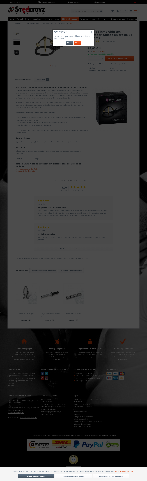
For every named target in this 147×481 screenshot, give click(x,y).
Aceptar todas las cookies (36, 476)
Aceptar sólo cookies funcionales (111, 476)
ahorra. (117, 471)
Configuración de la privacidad (73, 476)
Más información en (127, 471)
